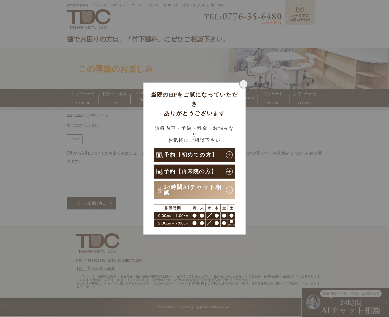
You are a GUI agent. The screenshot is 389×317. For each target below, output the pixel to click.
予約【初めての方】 (192, 154)
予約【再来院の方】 (191, 171)
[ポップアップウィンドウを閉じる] (243, 84)
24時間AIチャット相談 (193, 190)
